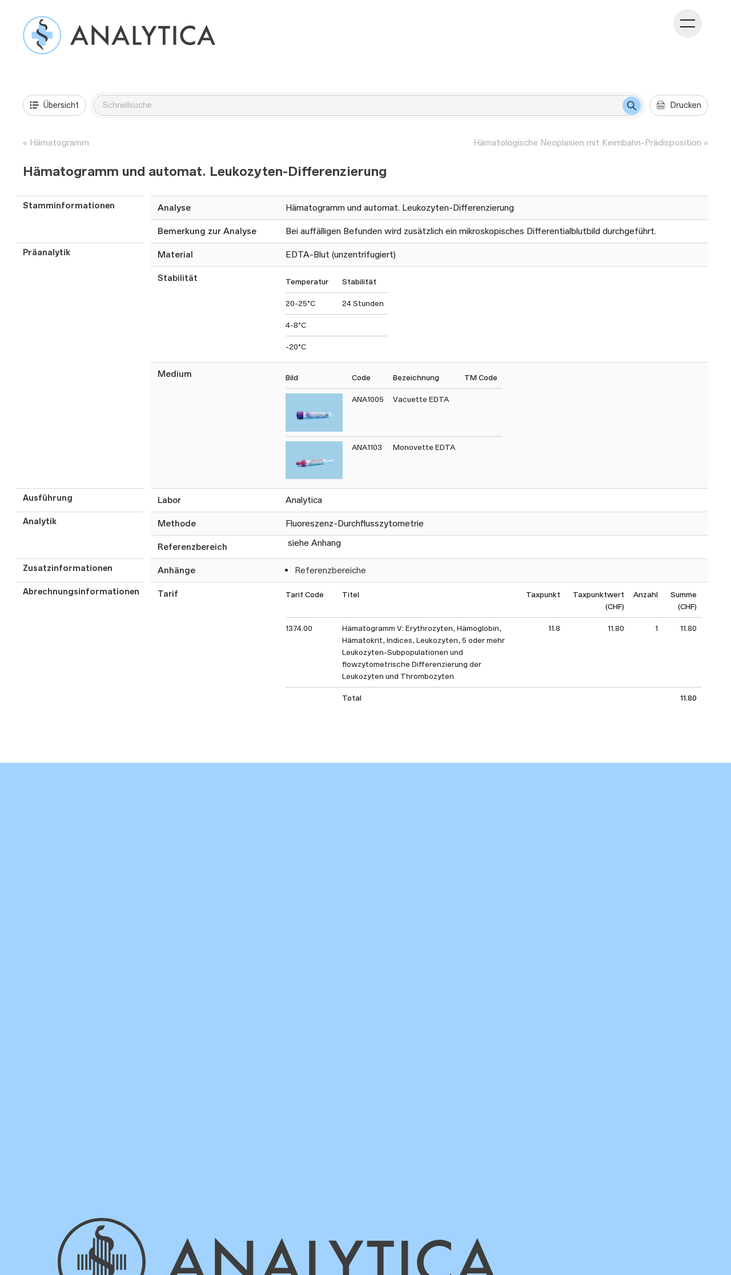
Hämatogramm (59, 142)
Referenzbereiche (330, 570)
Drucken (678, 105)
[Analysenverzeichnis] (119, 35)
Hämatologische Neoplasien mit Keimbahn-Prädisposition (587, 142)
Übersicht (54, 105)
